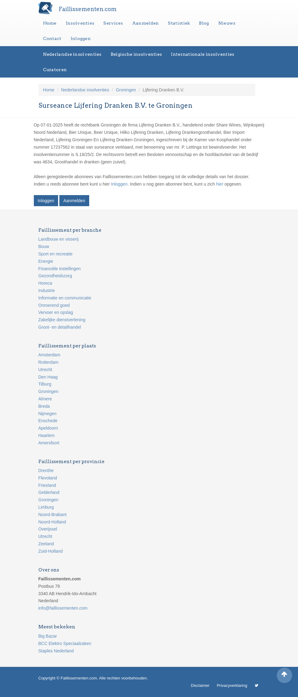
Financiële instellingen (59, 268)
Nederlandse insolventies (72, 54)
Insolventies (80, 23)
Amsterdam (49, 354)
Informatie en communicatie (64, 297)
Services (113, 23)
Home (50, 23)
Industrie (46, 290)
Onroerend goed (54, 305)
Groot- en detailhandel (59, 327)
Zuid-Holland (50, 551)
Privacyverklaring (232, 685)
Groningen (126, 89)
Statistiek (179, 23)
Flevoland (47, 477)
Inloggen (81, 38)
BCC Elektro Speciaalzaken (64, 643)
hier (219, 184)
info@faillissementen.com (63, 608)
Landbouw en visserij (58, 239)
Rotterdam (48, 362)
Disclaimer (200, 685)
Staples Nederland (56, 650)
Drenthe (46, 470)
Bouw (43, 246)
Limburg (46, 507)
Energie (45, 261)
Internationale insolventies (202, 54)
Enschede (48, 420)
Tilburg (44, 384)
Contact (52, 38)
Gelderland (49, 492)
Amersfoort (48, 442)
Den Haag (48, 377)
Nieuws (227, 23)
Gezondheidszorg (55, 275)
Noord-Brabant (52, 514)
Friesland (47, 485)
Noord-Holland (52, 521)
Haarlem (46, 435)
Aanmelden (145, 23)
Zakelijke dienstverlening (61, 319)
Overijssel (47, 529)
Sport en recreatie (55, 253)
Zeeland (46, 543)
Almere (45, 398)
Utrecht (45, 369)
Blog (204, 23)
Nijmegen (47, 413)
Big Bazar (47, 636)
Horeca (45, 283)
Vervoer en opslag (55, 312)
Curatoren (55, 69)
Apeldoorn (48, 428)
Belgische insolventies (136, 54)
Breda (44, 406)
